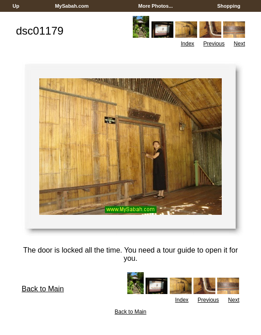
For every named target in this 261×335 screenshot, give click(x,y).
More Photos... (156, 6)
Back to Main (42, 289)
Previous (214, 44)
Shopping (228, 6)
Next (239, 44)
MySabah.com (71, 6)
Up (16, 6)
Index (187, 44)
